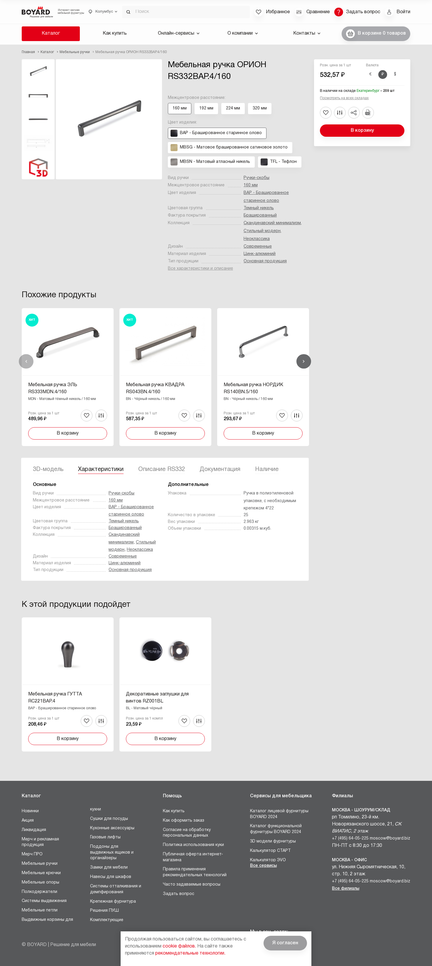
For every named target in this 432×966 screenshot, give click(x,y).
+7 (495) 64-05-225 (350, 838)
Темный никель (259, 208)
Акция (28, 821)
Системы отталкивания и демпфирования (115, 889)
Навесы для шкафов (110, 877)
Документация (220, 469)
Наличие (267, 469)
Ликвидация (34, 830)
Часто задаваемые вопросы (191, 884)
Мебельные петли (40, 910)
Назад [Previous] (26, 361)
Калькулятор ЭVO (268, 860)
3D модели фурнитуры (273, 841)
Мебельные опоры (40, 882)
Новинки (30, 811)
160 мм (251, 185)
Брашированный (260, 215)
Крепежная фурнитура (113, 901)
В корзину (362, 131)
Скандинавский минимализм (272, 223)
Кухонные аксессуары (112, 828)
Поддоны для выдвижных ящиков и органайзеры (112, 852)
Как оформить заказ (183, 821)
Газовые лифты (105, 837)
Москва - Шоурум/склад (361, 810)
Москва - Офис (349, 860)
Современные (258, 247)
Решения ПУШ (104, 911)
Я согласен (285, 943)
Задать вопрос (178, 894)
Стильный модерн (262, 231)
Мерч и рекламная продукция (40, 842)
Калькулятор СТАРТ (270, 851)
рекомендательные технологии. (190, 953)
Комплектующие (106, 920)
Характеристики (101, 469)
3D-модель (48, 469)
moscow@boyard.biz (390, 838)
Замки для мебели (109, 867)
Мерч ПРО (32, 854)
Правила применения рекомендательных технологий (195, 872)
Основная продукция (265, 261)
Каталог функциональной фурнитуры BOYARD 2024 (276, 829)
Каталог (51, 33)
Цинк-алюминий (260, 254)
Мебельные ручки (40, 864)
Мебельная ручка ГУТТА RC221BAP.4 (55, 697)
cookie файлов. (179, 946)
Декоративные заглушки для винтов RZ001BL (157, 697)
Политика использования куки (193, 845)
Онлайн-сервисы (179, 33)
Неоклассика (257, 239)
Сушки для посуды (109, 819)
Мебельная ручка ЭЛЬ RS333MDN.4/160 (52, 388)
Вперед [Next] (303, 361)
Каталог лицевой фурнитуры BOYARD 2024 (279, 814)
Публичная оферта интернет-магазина (193, 857)
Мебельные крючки (41, 873)
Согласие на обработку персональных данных (187, 833)
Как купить (115, 33)
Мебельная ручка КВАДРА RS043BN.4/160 (155, 388)
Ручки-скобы (256, 178)
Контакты (306, 33)
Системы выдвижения (44, 901)
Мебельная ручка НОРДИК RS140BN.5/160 (253, 388)
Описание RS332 (161, 469)
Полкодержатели (39, 892)
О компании (242, 33)
